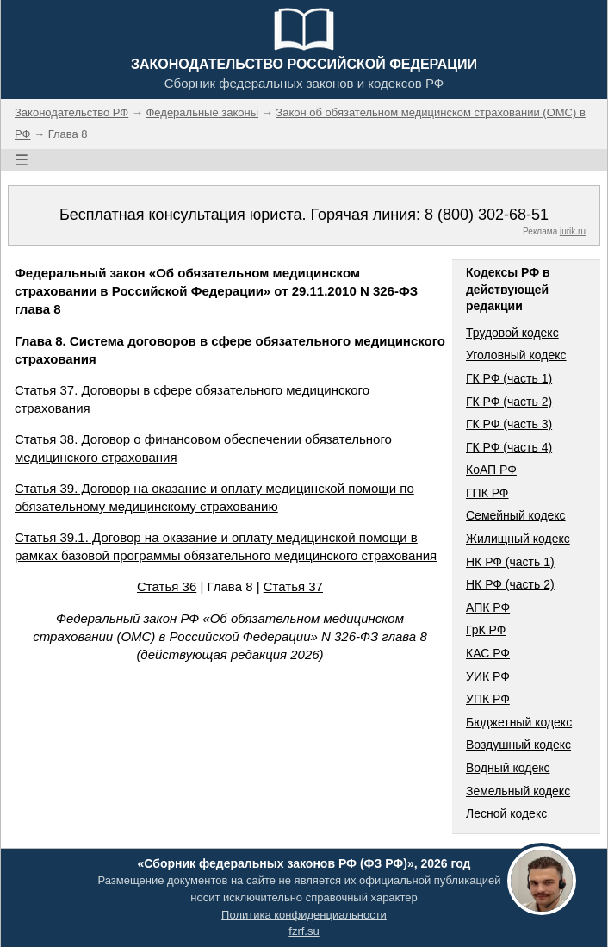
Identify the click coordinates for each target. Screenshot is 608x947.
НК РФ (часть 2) (510, 584)
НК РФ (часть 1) (510, 562)
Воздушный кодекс (518, 744)
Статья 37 (293, 586)
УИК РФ (488, 676)
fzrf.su (303, 931)
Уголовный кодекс (516, 355)
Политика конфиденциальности (304, 914)
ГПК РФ (487, 493)
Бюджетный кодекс (519, 722)
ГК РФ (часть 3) (509, 424)
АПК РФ (488, 607)
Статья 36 (166, 586)
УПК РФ (488, 699)
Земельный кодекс (518, 791)
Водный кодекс (508, 768)
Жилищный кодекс (518, 538)
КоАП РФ (491, 470)
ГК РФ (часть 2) (509, 401)
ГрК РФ (486, 630)
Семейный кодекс (516, 515)
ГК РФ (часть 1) (509, 378)
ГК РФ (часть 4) (509, 447)
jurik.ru (573, 231)
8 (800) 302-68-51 (487, 214)
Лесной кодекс (506, 813)
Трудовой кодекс (512, 333)
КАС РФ (488, 653)
